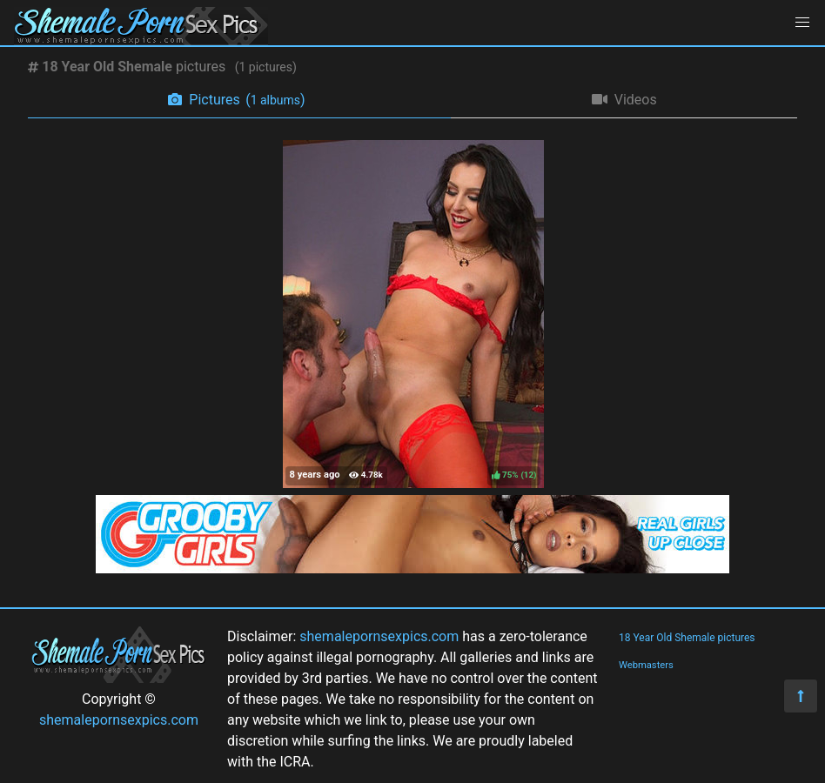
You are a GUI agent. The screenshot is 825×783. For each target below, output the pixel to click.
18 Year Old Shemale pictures (687, 638)
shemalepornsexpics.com (118, 720)
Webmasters (646, 665)
